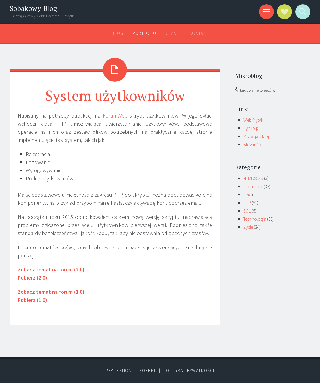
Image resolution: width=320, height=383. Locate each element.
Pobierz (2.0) (32, 277)
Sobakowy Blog (33, 8)
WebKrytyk (253, 120)
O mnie (173, 33)
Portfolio (144, 33)
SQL (247, 211)
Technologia (254, 219)
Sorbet (147, 370)
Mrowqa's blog (256, 136)
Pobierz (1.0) (32, 299)
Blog (117, 33)
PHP (247, 203)
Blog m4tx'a (254, 144)
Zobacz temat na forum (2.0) (51, 269)
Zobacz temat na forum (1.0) (51, 291)
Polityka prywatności (188, 370)
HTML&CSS (253, 178)
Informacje (253, 186)
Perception (118, 370)
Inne (247, 195)
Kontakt (198, 33)
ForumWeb (115, 115)
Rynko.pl (251, 128)
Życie (248, 227)
